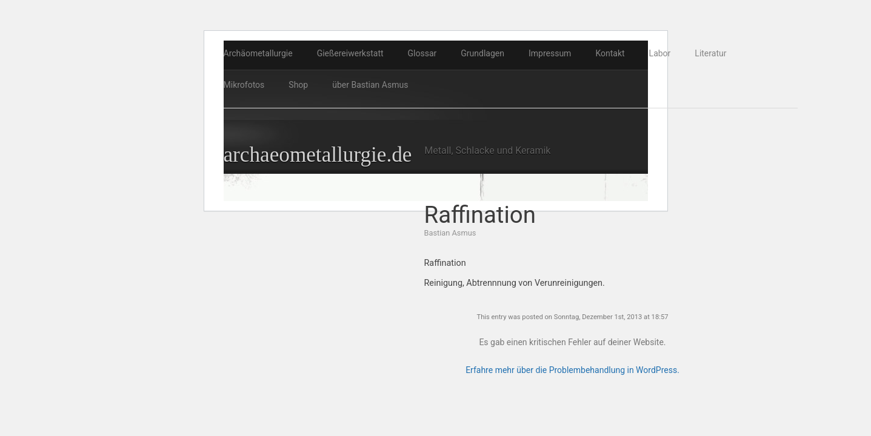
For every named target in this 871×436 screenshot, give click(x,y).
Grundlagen (482, 53)
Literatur (710, 53)
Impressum (550, 53)
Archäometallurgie (258, 53)
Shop (298, 85)
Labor (660, 53)
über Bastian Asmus (370, 85)
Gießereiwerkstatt (350, 53)
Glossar (422, 53)
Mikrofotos (244, 85)
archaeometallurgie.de (318, 155)
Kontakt (609, 53)
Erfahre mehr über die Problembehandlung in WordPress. (572, 370)
